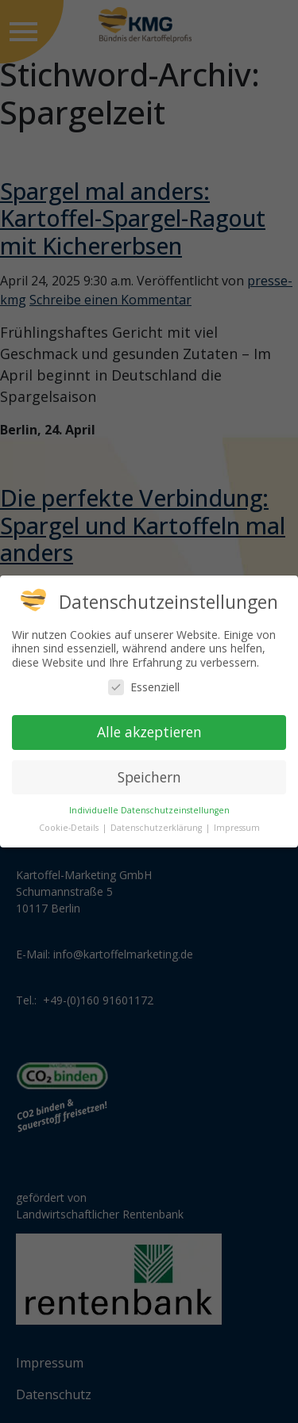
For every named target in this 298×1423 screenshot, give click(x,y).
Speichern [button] (149, 776)
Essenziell (144, 686)
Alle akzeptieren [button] (149, 731)
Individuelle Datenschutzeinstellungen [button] (149, 810)
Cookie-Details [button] (70, 827)
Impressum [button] (237, 827)
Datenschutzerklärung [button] (157, 827)
